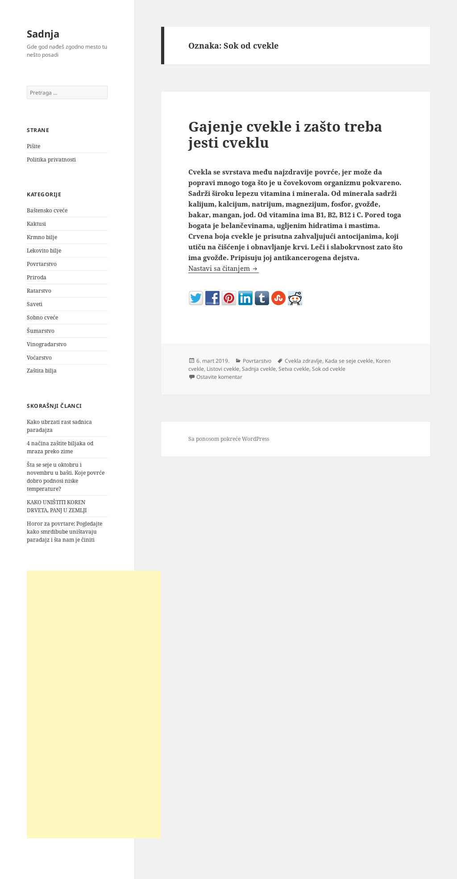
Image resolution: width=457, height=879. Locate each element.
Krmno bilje (42, 237)
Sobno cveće (42, 317)
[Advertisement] (94, 704)
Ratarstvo (39, 290)
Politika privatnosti (51, 159)
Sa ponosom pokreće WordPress (228, 439)
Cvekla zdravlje (303, 361)
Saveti (34, 304)
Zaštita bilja (42, 370)
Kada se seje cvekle (349, 361)
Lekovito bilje (44, 250)
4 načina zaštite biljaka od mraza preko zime (60, 447)
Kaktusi (36, 224)
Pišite (33, 146)
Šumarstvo (40, 331)
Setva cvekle (293, 369)
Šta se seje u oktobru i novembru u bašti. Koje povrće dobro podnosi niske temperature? (65, 477)
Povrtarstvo (42, 264)
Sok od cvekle (328, 369)
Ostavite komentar (219, 377)
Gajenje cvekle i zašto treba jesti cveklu (285, 134)
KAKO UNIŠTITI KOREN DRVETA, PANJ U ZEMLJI (57, 506)
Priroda (36, 277)
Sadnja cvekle (259, 369)
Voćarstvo (39, 357)
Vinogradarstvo (46, 344)
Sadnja (43, 33)
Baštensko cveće (47, 210)
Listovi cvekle (223, 369)
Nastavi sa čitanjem (223, 268)
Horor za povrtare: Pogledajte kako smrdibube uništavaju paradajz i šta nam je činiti (64, 531)
